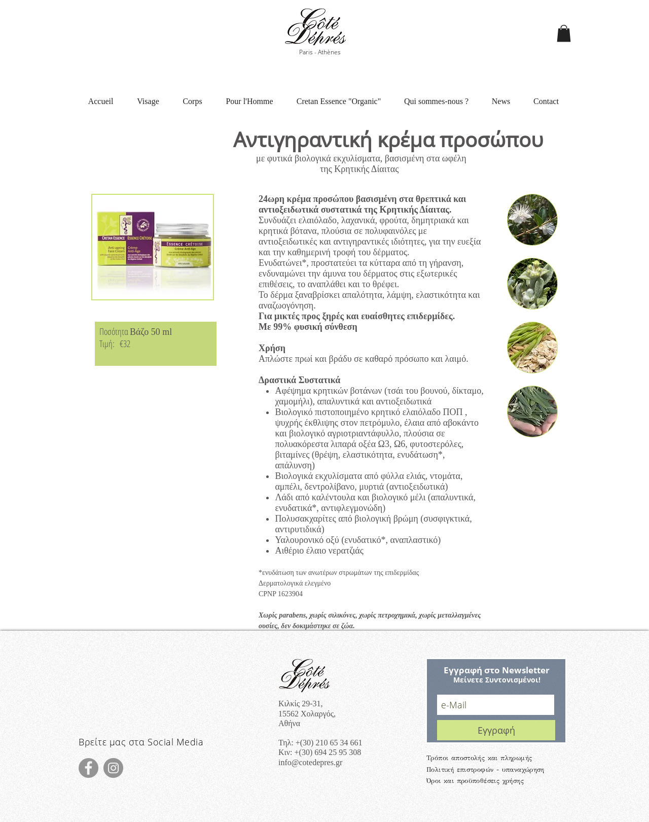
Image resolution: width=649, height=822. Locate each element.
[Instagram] (113, 768)
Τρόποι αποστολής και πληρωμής (479, 758)
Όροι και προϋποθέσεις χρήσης (475, 781)
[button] (564, 33)
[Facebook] (88, 768)
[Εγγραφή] (496, 730)
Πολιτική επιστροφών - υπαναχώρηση (485, 770)
